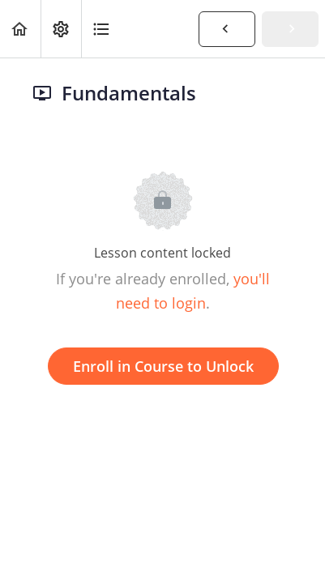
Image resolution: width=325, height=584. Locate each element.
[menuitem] (61, 29)
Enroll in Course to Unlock (163, 366)
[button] (20, 29)
